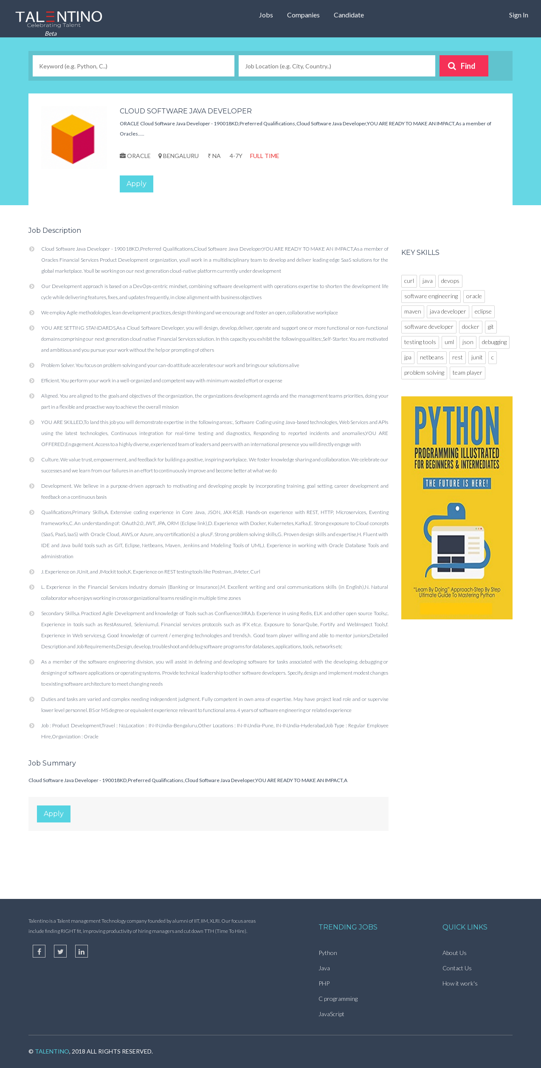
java (428, 280)
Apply (137, 184)
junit (477, 357)
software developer (429, 326)
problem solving (424, 372)
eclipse (483, 311)
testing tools (420, 341)
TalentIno (52, 1051)
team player (467, 372)
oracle (474, 295)
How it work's (460, 983)
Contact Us (457, 968)
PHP (324, 983)
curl (409, 280)
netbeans (432, 357)
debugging (494, 341)
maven (412, 311)
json (467, 341)
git (491, 326)
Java (324, 968)
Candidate (349, 15)
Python (327, 952)
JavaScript (331, 1013)
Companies (303, 15)
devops (450, 280)
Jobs (266, 15)
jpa (407, 357)
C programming (338, 998)
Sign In (518, 15)
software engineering (431, 295)
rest (457, 357)
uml (449, 341)
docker (470, 326)
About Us (454, 952)
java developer (448, 311)
